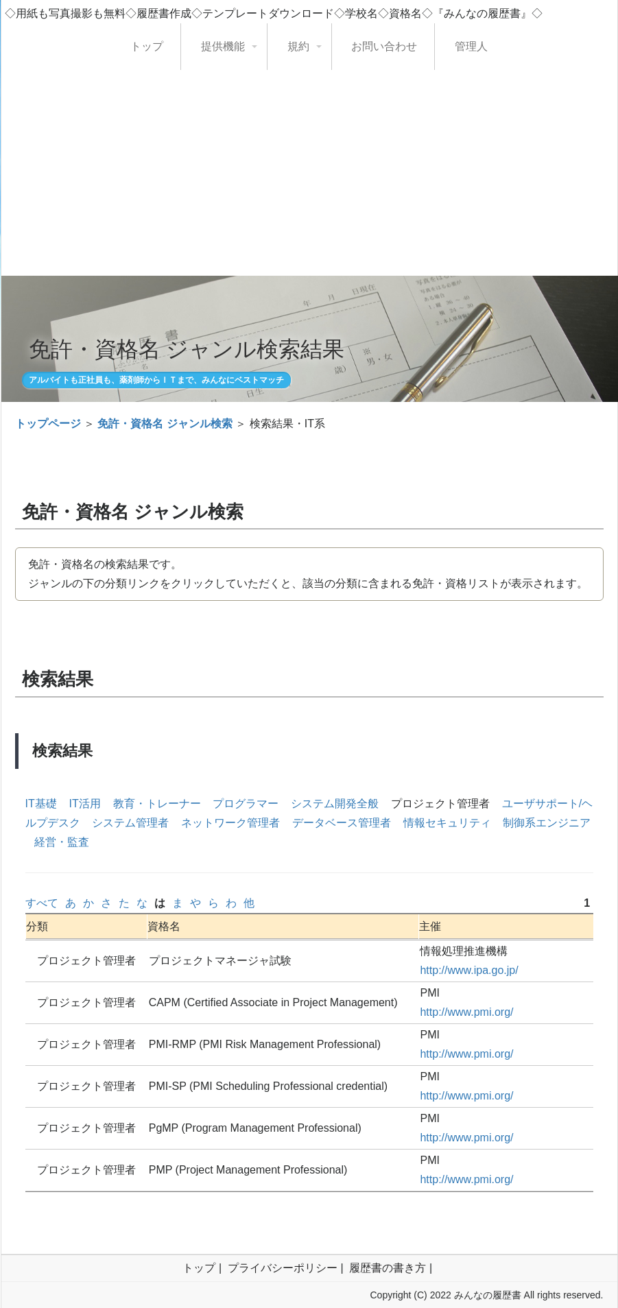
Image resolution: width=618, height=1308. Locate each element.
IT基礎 (41, 803)
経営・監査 (61, 842)
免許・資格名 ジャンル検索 (164, 423)
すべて (41, 903)
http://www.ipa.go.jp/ (469, 970)
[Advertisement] (309, 173)
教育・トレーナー (157, 803)
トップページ (48, 423)
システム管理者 (130, 823)
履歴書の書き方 (387, 1268)
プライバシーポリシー (282, 1268)
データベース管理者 (341, 823)
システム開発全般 (335, 803)
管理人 (471, 46)
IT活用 (85, 803)
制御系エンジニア (547, 823)
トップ (146, 46)
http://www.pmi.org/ (466, 1012)
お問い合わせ (384, 46)
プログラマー (245, 803)
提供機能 (223, 46)
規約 (298, 46)
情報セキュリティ (447, 823)
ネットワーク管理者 (230, 823)
